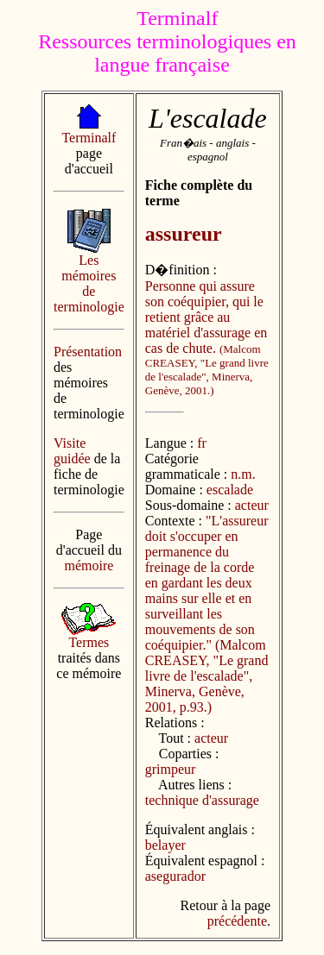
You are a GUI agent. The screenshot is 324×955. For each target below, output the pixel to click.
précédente (237, 921)
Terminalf (88, 137)
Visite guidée (72, 451)
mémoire (88, 565)
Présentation (88, 351)
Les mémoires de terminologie (89, 283)
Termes (88, 642)
